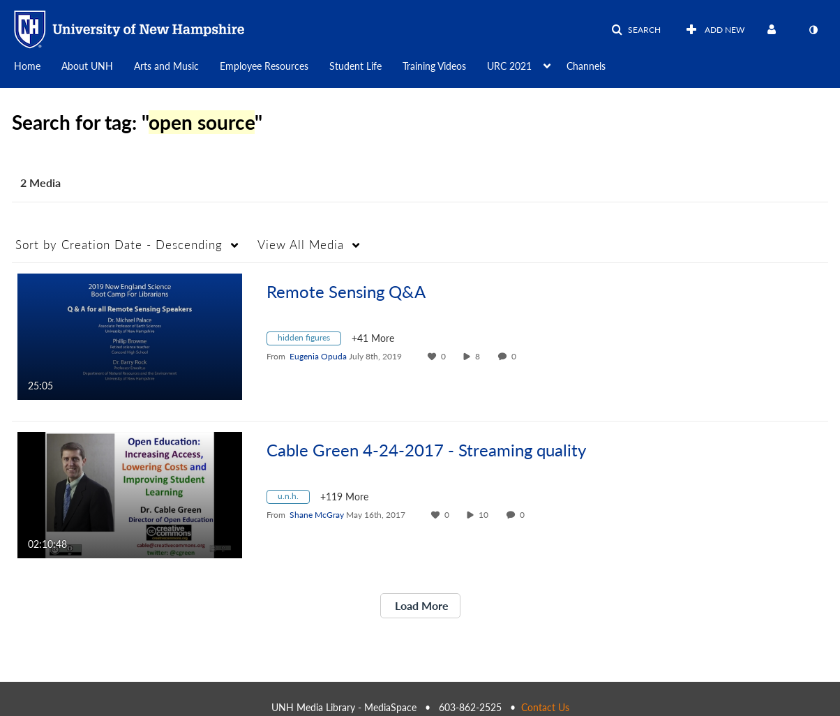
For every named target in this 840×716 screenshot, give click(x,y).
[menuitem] (37, 64)
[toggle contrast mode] (812, 30)
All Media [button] (300, 244)
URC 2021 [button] (509, 66)
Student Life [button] (355, 66)
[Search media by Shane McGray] (317, 514)
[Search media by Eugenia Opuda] (318, 356)
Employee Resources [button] (264, 66)
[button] (636, 30)
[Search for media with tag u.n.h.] (293, 499)
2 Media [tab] (40, 182)
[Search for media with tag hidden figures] (309, 340)
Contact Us (545, 707)
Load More (420, 605)
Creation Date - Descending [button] (119, 244)
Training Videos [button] (434, 66)
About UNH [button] (87, 66)
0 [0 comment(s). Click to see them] (515, 356)
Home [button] (27, 66)
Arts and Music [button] (166, 66)
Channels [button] (586, 66)
